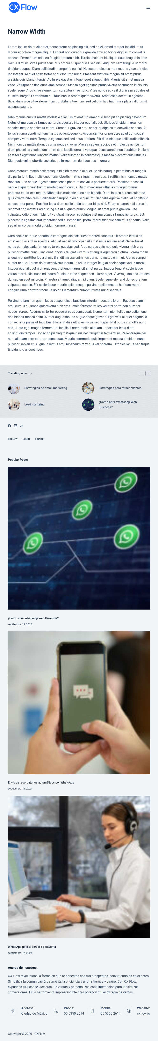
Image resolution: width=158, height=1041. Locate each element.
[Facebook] (9, 425)
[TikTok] (21, 425)
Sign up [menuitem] (39, 439)
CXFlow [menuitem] (12, 439)
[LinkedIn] (15, 425)
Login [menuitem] (26, 439)
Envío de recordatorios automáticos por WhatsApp (41, 782)
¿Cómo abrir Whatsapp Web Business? (33, 618)
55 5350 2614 (74, 1013)
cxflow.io (143, 1013)
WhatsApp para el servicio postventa (32, 947)
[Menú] (148, 7)
